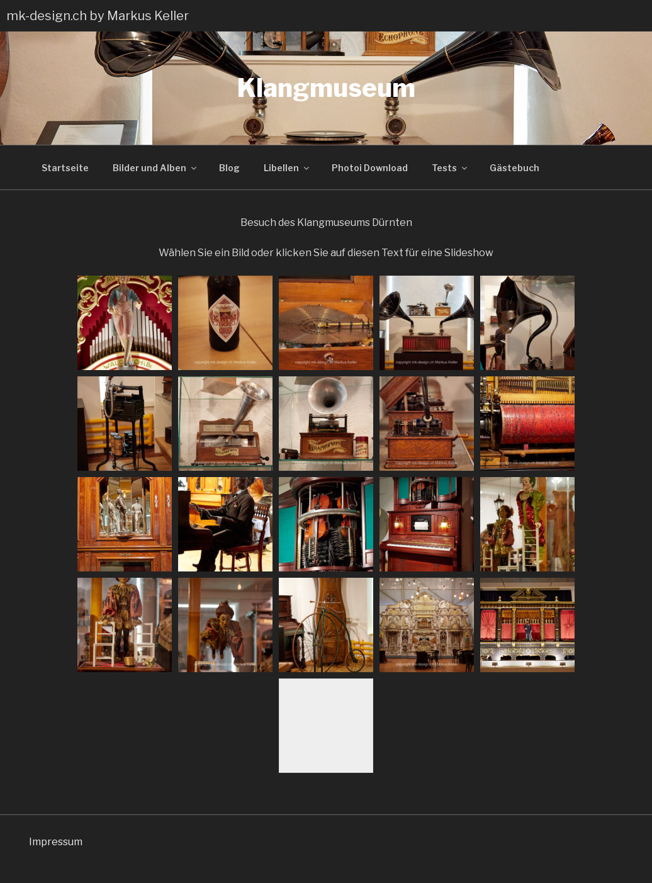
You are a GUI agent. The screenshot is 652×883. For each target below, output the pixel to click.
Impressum (55, 842)
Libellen (287, 167)
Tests (450, 167)
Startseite (65, 167)
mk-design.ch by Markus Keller (97, 15)
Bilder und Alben (155, 167)
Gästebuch (514, 167)
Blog (229, 167)
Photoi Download (370, 167)
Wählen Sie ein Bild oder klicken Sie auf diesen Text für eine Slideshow (326, 253)
